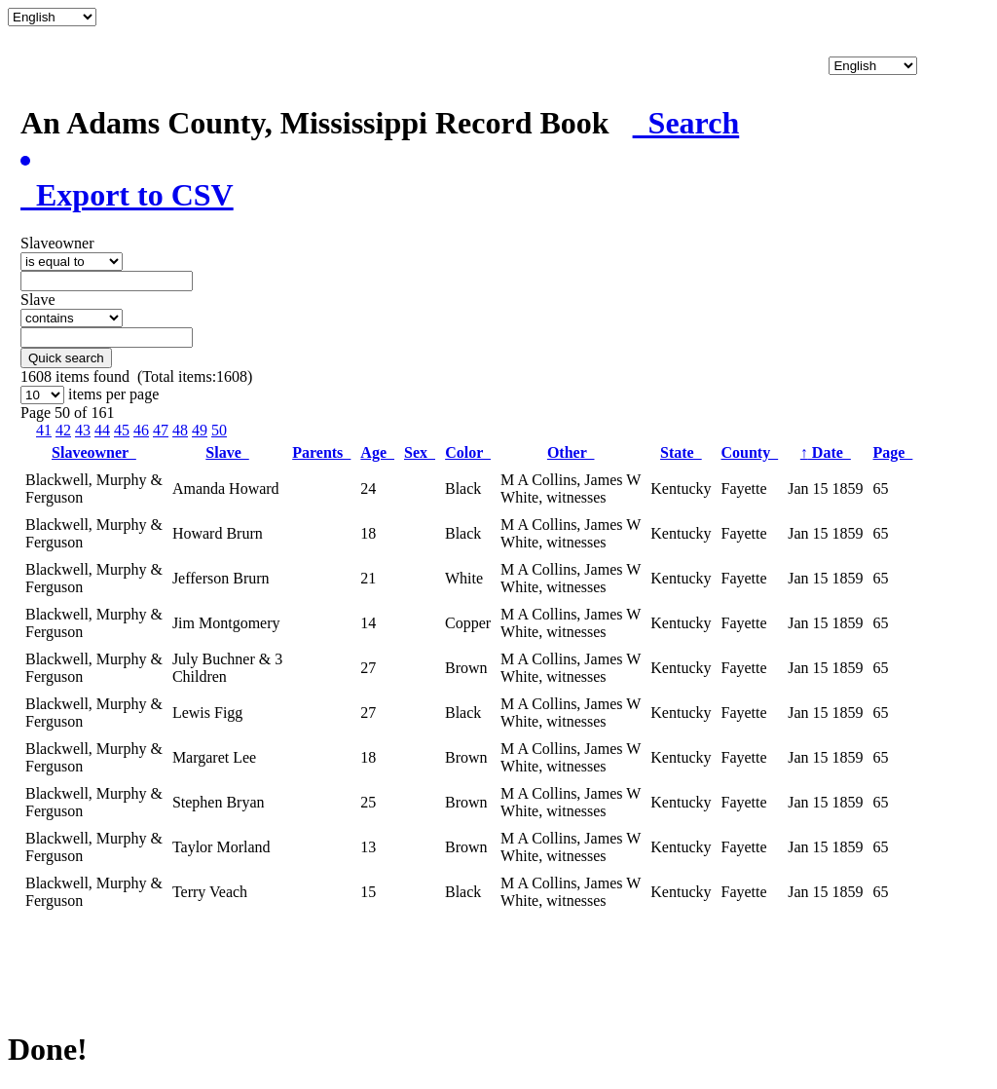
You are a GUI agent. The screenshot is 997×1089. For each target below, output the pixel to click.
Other (571, 452)
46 (141, 430)
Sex (419, 452)
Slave (226, 452)
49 (199, 430)
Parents (321, 452)
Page (893, 452)
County (749, 452)
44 (102, 430)
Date (825, 452)
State (681, 452)
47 (160, 430)
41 (44, 430)
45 (121, 430)
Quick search (66, 358)
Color (468, 452)
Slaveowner (94, 452)
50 (219, 430)
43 (83, 430)
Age (377, 452)
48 (180, 430)
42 (63, 430)
